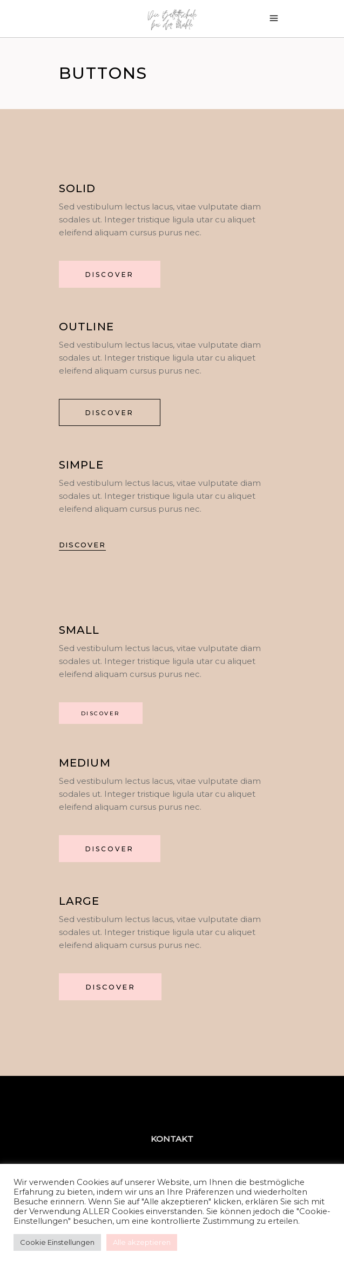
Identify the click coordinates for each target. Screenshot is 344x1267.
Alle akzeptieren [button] (142, 1242)
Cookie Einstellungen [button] (57, 1242)
